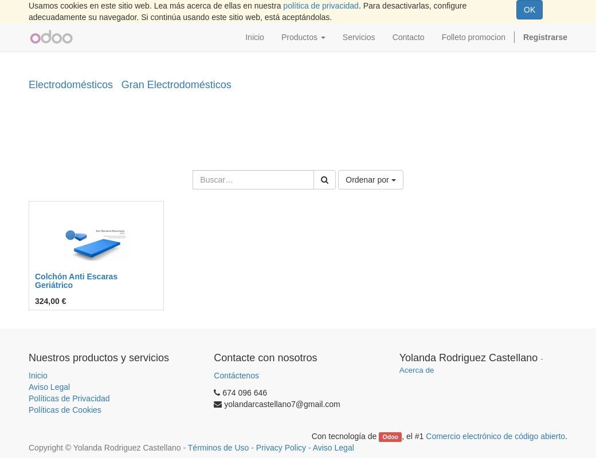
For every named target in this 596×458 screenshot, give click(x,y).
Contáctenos (236, 375)
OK (529, 9)
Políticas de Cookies (65, 409)
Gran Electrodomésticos (176, 84)
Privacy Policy (281, 447)
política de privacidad (321, 5)
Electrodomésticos (71, 84)
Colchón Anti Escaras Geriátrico (76, 281)
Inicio (38, 375)
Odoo (390, 436)
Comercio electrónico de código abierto (495, 436)
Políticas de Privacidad (69, 398)
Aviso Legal (49, 387)
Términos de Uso (218, 447)
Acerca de (416, 370)
